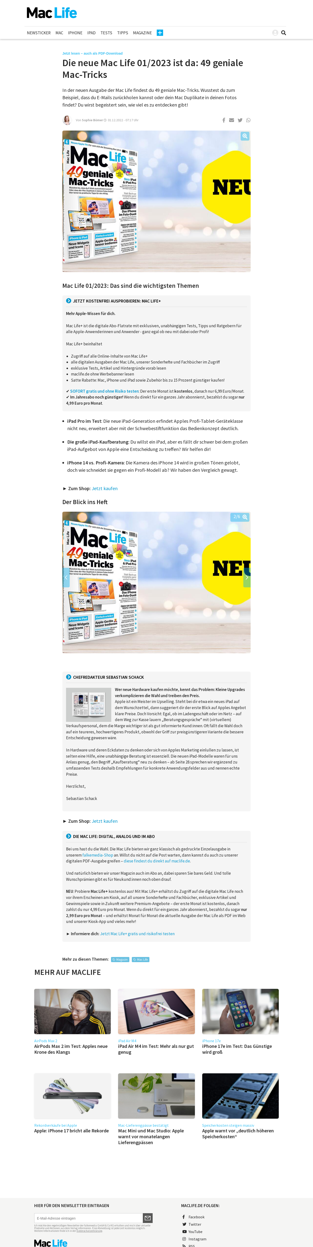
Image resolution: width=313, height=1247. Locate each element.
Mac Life (142, 959)
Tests (106, 33)
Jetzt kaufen (105, 488)
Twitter (191, 1224)
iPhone (75, 33)
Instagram (194, 1238)
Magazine (142, 33)
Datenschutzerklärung (89, 1231)
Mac (59, 33)
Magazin (122, 959)
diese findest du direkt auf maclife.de (157, 861)
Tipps (122, 33)
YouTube (192, 1231)
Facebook (193, 1216)
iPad (91, 33)
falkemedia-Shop (97, 855)
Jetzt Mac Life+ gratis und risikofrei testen (137, 933)
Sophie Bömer (92, 120)
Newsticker (39, 33)
